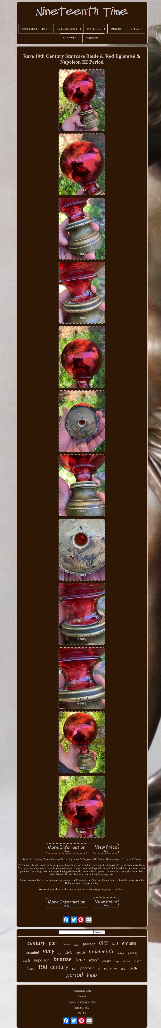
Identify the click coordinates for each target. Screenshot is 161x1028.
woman (126, 961)
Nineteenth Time (82, 990)
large (117, 961)
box (123, 968)
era (103, 942)
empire (129, 943)
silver (76, 945)
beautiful (32, 952)
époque (106, 960)
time (80, 959)
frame (30, 968)
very (48, 950)
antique (120, 953)
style (69, 952)
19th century (53, 966)
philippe (89, 944)
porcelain (110, 968)
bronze (62, 958)
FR (84, 1013)
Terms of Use (82, 1007)
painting (132, 953)
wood (94, 960)
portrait (87, 967)
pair (53, 943)
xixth (133, 968)
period (74, 974)
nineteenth (101, 951)
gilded (137, 961)
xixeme (65, 944)
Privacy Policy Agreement (82, 1002)
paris (26, 960)
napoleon (41, 960)
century (36, 943)
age (59, 953)
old (115, 943)
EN (79, 1013)
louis (92, 975)
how (74, 968)
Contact (82, 996)
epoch (80, 952)
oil (99, 968)
